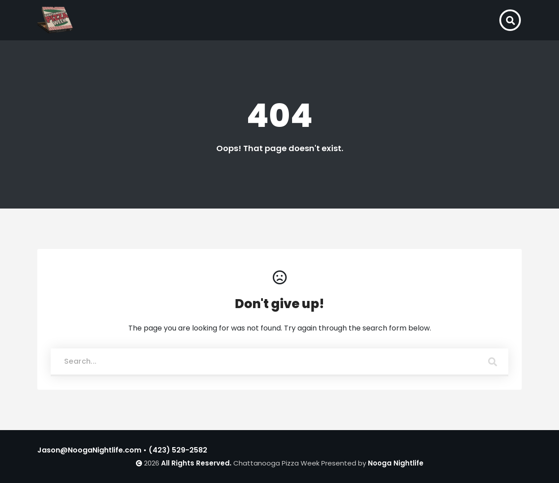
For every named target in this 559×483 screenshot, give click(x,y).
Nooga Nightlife (396, 463)
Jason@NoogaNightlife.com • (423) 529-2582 (122, 450)
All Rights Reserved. (196, 463)
